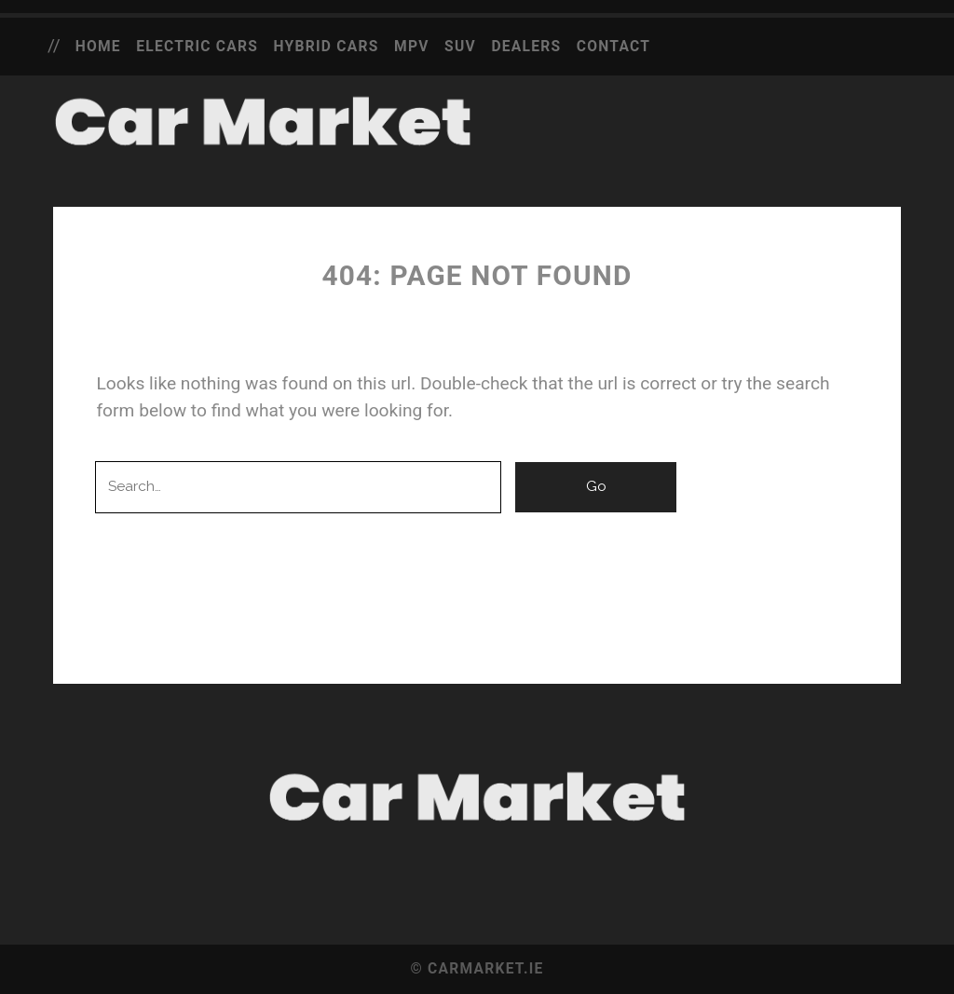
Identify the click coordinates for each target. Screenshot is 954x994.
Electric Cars (197, 46)
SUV (460, 46)
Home (98, 46)
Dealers (526, 46)
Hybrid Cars (326, 46)
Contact (613, 46)
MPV (411, 46)
